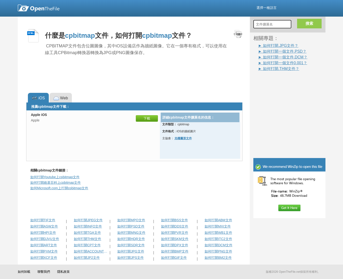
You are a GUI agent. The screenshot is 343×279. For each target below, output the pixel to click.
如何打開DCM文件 (218, 245)
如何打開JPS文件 (130, 258)
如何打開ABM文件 (218, 220)
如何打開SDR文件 (131, 245)
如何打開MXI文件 (218, 226)
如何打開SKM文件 (174, 239)
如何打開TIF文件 (43, 220)
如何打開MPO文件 (131, 220)
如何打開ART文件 (43, 245)
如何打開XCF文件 (43, 258)
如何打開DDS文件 (174, 226)
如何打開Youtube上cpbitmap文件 (55, 177)
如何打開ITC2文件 (218, 239)
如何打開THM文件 (87, 239)
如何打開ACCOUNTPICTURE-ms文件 (91, 251)
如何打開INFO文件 (88, 226)
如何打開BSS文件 (174, 220)
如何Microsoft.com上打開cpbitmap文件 (59, 188)
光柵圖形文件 (183, 138)
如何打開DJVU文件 (44, 239)
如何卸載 (24, 271)
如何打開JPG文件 (130, 251)
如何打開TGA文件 (87, 233)
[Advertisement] (282, 82)
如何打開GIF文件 (174, 258)
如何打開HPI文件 (43, 233)
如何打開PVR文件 (174, 233)
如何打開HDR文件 (131, 239)
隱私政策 (63, 271)
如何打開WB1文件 (218, 233)
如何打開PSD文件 (130, 226)
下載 (146, 118)
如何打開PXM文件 (44, 251)
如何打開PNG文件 (218, 251)
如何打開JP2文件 (87, 258)
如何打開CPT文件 (87, 245)
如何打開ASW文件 (44, 226)
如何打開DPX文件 (174, 245)
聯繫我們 (43, 271)
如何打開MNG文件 (131, 233)
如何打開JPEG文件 (88, 220)
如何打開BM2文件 (218, 258)
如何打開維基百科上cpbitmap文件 (55, 182)
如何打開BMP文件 (174, 251)
